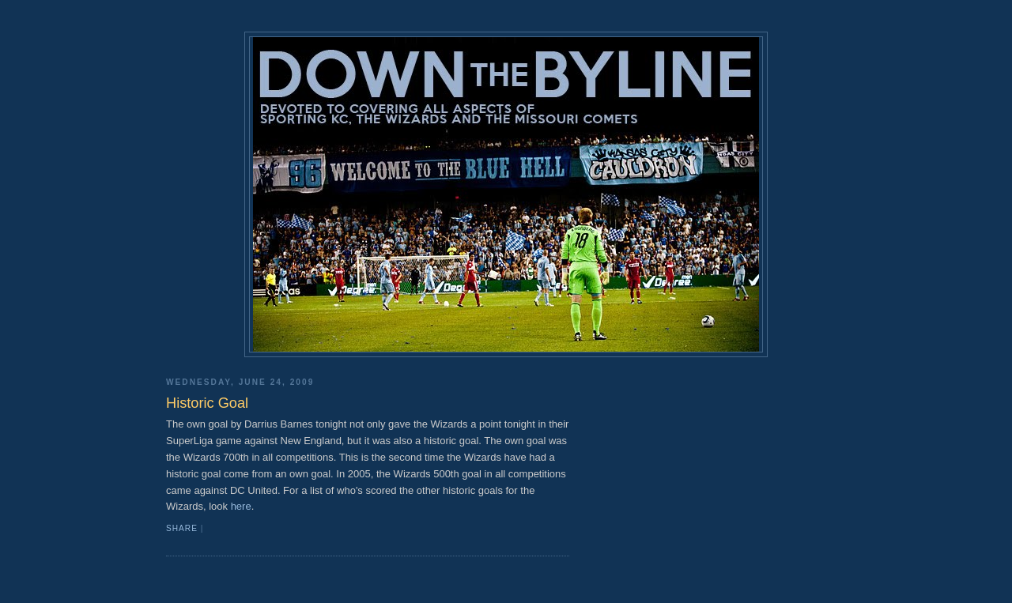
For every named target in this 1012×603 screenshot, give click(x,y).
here (241, 506)
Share (182, 528)
